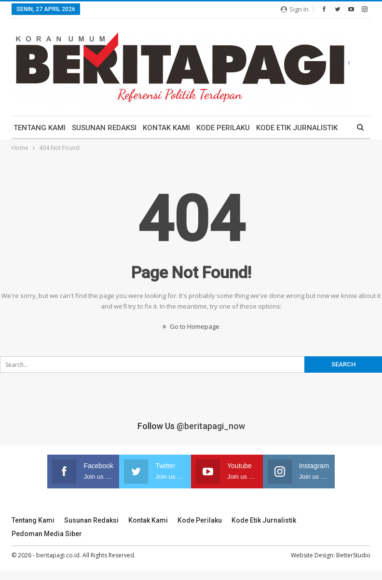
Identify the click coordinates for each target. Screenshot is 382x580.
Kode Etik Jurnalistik (297, 127)
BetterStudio (353, 555)
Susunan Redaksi (104, 127)
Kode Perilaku (223, 127)
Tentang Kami (40, 127)
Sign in (295, 9)
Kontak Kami (166, 127)
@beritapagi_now (211, 426)
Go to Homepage (191, 326)
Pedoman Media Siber (47, 534)
